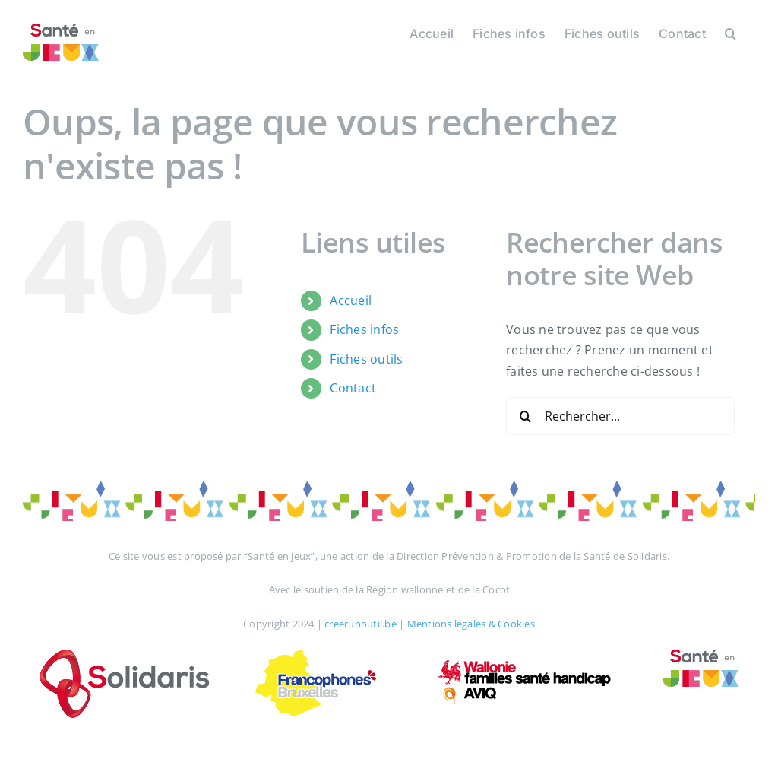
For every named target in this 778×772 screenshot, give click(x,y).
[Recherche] (525, 416)
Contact (353, 388)
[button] (730, 32)
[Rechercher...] (620, 416)
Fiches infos (364, 329)
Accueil (351, 300)
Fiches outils (366, 359)
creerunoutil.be (360, 624)
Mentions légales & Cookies (471, 624)
